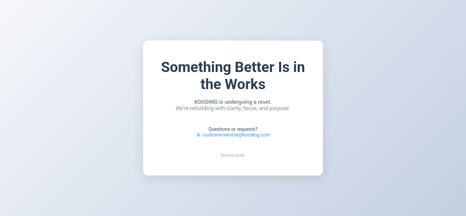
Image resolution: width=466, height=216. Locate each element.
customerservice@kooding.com (236, 135)
